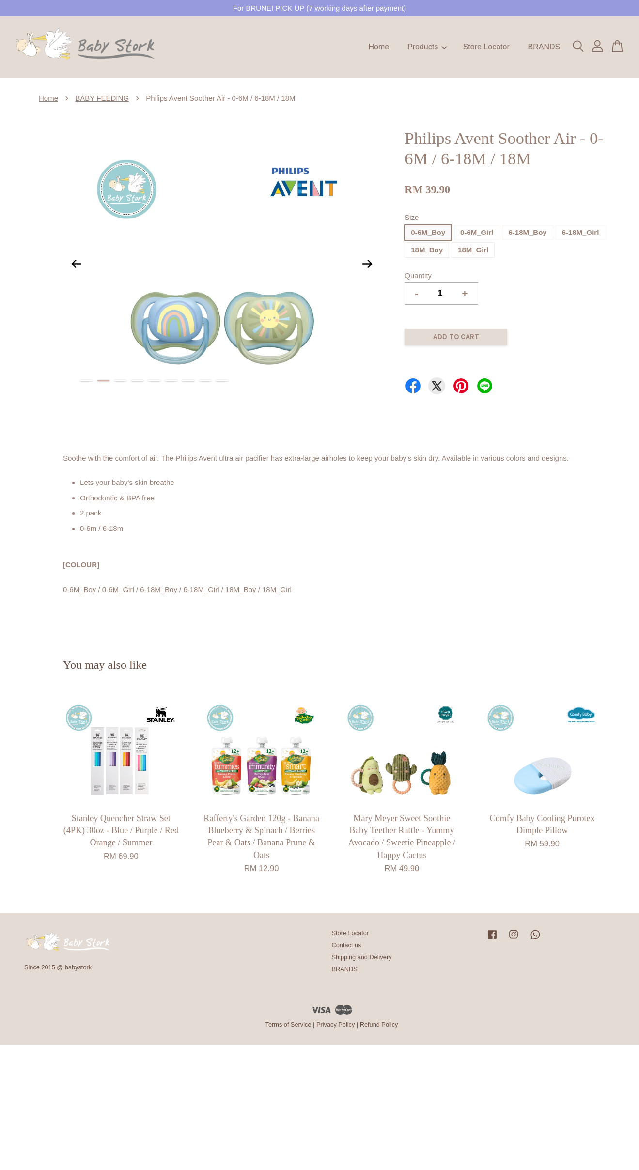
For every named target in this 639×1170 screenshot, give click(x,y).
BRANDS (544, 47)
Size (412, 217)
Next (367, 263)
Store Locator (486, 47)
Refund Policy (379, 1024)
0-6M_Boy (428, 232)
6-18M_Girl (580, 232)
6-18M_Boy (527, 232)
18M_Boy (427, 250)
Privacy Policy (335, 1024)
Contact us (346, 945)
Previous (76, 263)
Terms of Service (288, 1024)
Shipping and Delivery (362, 957)
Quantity (418, 275)
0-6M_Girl (476, 232)
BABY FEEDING (102, 98)
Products (427, 47)
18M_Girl (473, 250)
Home (379, 47)
